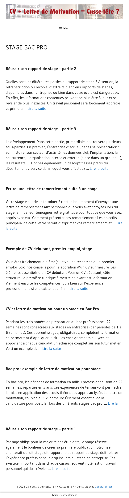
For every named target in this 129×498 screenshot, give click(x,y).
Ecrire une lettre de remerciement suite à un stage (52, 188)
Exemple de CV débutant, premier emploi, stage (49, 248)
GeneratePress (104, 486)
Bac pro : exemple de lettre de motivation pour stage (53, 368)
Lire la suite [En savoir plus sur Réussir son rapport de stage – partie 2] (36, 108)
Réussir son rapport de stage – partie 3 (41, 128)
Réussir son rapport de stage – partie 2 (41, 68)
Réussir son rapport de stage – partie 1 (41, 429)
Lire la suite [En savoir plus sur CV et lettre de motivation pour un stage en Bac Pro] (51, 348)
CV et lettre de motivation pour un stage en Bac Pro (52, 308)
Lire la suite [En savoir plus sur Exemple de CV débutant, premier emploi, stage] (78, 288)
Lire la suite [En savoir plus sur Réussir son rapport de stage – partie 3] (99, 168)
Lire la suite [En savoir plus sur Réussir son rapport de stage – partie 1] (61, 468)
